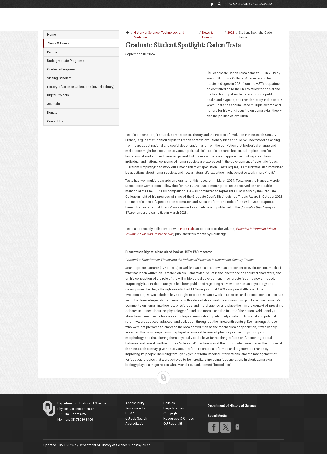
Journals (53, 104)
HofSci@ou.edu (141, 445)
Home (51, 35)
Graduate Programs (61, 69)
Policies (169, 403)
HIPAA (130, 413)
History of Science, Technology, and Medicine (159, 33)
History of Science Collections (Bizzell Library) (81, 87)
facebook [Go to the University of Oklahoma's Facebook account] (213, 427)
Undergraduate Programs (65, 61)
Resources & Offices (179, 418)
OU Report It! (173, 423)
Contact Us (55, 121)
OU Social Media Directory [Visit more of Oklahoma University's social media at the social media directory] (237, 427)
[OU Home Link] (212, 4)
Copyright (171, 413)
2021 (231, 32)
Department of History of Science (81, 403)
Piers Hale (187, 229)
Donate (52, 112)
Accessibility (134, 403)
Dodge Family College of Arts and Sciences (127, 32)
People (52, 52)
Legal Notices (174, 408)
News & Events (59, 43)
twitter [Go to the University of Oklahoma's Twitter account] (225, 427)
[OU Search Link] (220, 4)
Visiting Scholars (59, 78)
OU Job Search (136, 418)
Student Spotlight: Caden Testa (256, 33)
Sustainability (135, 408)
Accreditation (135, 423)
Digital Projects (58, 95)
